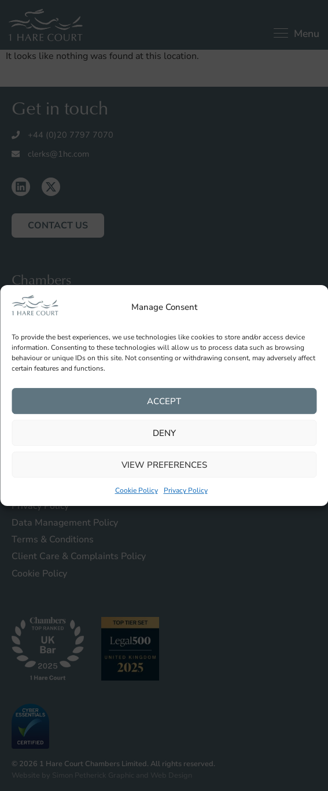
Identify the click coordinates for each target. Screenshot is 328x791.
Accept (164, 401)
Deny (164, 433)
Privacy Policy (186, 491)
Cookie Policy (136, 491)
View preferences (164, 465)
